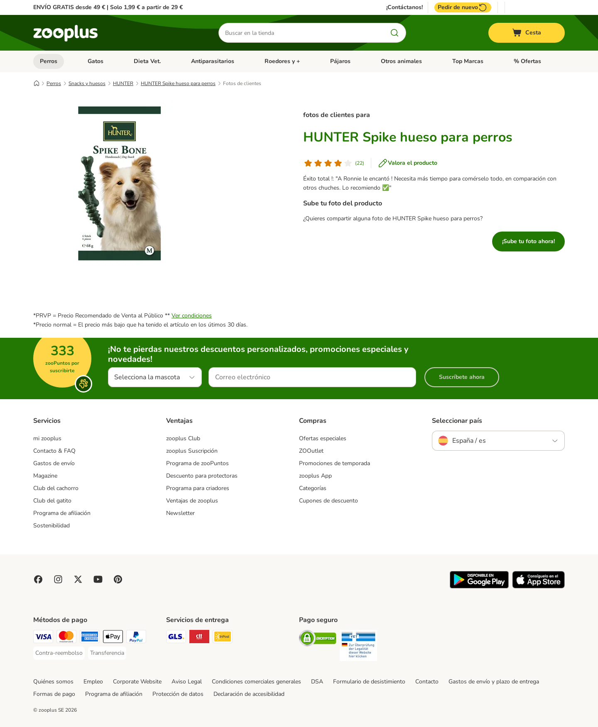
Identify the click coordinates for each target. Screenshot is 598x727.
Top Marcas (467, 61)
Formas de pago (54, 694)
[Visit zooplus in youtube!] (98, 579)
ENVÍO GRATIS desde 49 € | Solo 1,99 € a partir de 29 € (108, 7)
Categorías (312, 488)
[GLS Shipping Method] (176, 638)
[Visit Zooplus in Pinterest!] (118, 579)
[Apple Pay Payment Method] (113, 638)
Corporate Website (137, 682)
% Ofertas (527, 61)
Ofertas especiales (322, 438)
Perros (48, 61)
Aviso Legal (187, 682)
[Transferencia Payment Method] (107, 653)
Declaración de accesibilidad (248, 694)
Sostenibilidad (51, 525)
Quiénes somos (53, 682)
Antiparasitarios (212, 61)
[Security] (317, 639)
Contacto (427, 682)
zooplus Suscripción (192, 451)
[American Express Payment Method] (90, 638)
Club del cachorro (55, 488)
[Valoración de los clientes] (333, 163)
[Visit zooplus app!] (479, 586)
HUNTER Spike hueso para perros (178, 83)
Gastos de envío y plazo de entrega (493, 682)
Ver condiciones (192, 316)
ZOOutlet (311, 451)
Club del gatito (52, 501)
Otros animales (401, 61)
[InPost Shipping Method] (223, 638)
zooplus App (315, 476)
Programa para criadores (197, 488)
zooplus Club (183, 438)
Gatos (95, 61)
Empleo (93, 682)
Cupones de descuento (328, 501)
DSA (317, 682)
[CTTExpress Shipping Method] (199, 638)
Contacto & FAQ (54, 451)
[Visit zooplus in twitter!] (78, 579)
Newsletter (180, 513)
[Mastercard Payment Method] (66, 638)
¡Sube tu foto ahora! (528, 241)
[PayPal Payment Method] (136, 638)
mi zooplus (47, 438)
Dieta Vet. (147, 61)
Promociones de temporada (334, 463)
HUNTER (123, 83)
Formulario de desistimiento (369, 682)
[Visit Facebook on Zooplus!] (38, 579)
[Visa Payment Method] (43, 638)
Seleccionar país (457, 420)
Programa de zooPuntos (197, 463)
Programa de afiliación (62, 513)
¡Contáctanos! (404, 7)
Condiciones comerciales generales (256, 682)
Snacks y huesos (87, 83)
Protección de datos (177, 694)
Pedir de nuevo (463, 7)
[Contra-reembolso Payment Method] (59, 653)
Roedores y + (282, 61)
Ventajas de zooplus (192, 501)
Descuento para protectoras (202, 476)
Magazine (45, 476)
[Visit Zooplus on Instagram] (58, 579)
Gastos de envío (54, 463)
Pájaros (340, 61)
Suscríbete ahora (462, 377)
